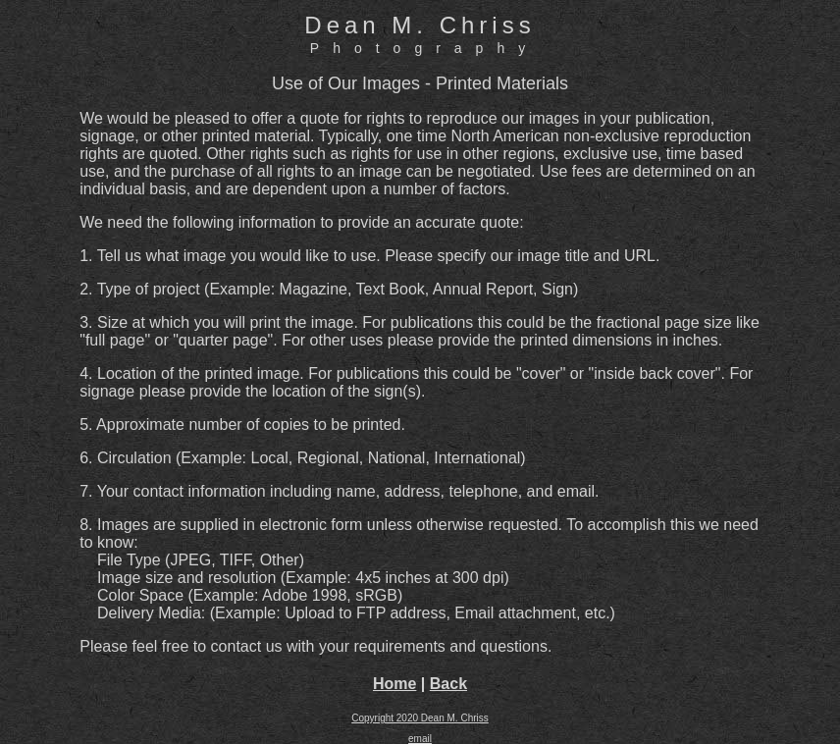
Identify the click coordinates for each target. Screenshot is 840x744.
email (420, 738)
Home (394, 683)
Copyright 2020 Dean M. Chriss (420, 718)
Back (448, 683)
